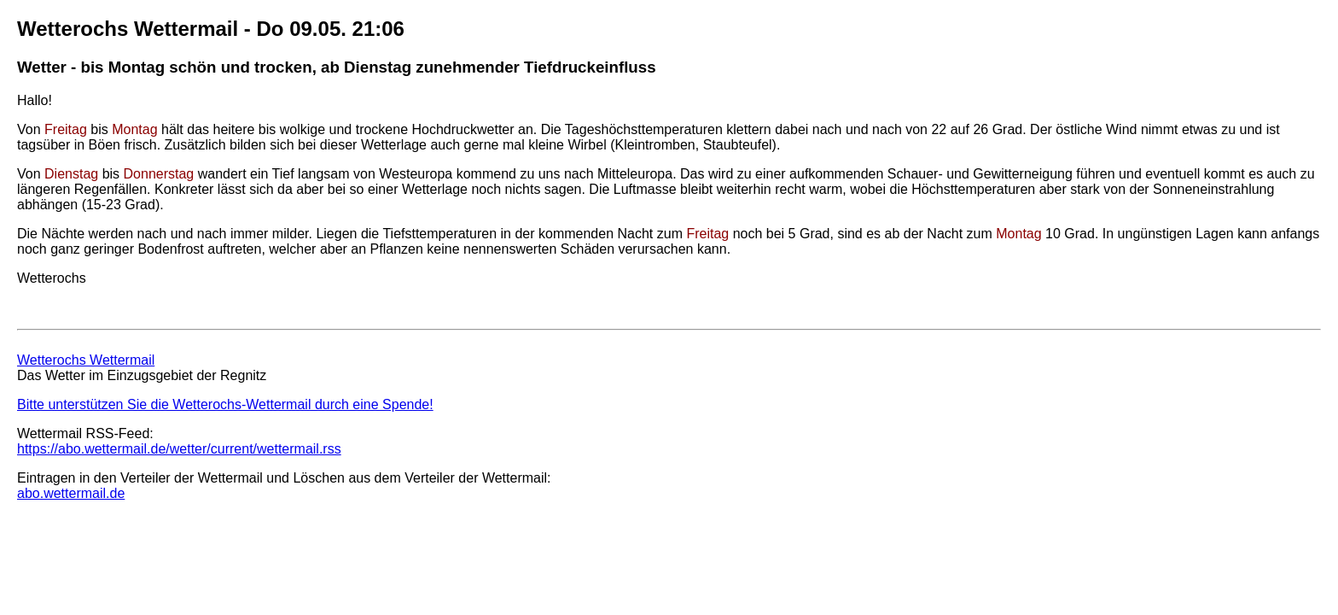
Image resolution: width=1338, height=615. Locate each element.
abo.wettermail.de (71, 493)
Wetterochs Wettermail (85, 360)
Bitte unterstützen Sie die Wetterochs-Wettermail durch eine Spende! (225, 404)
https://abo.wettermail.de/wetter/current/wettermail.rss (179, 449)
